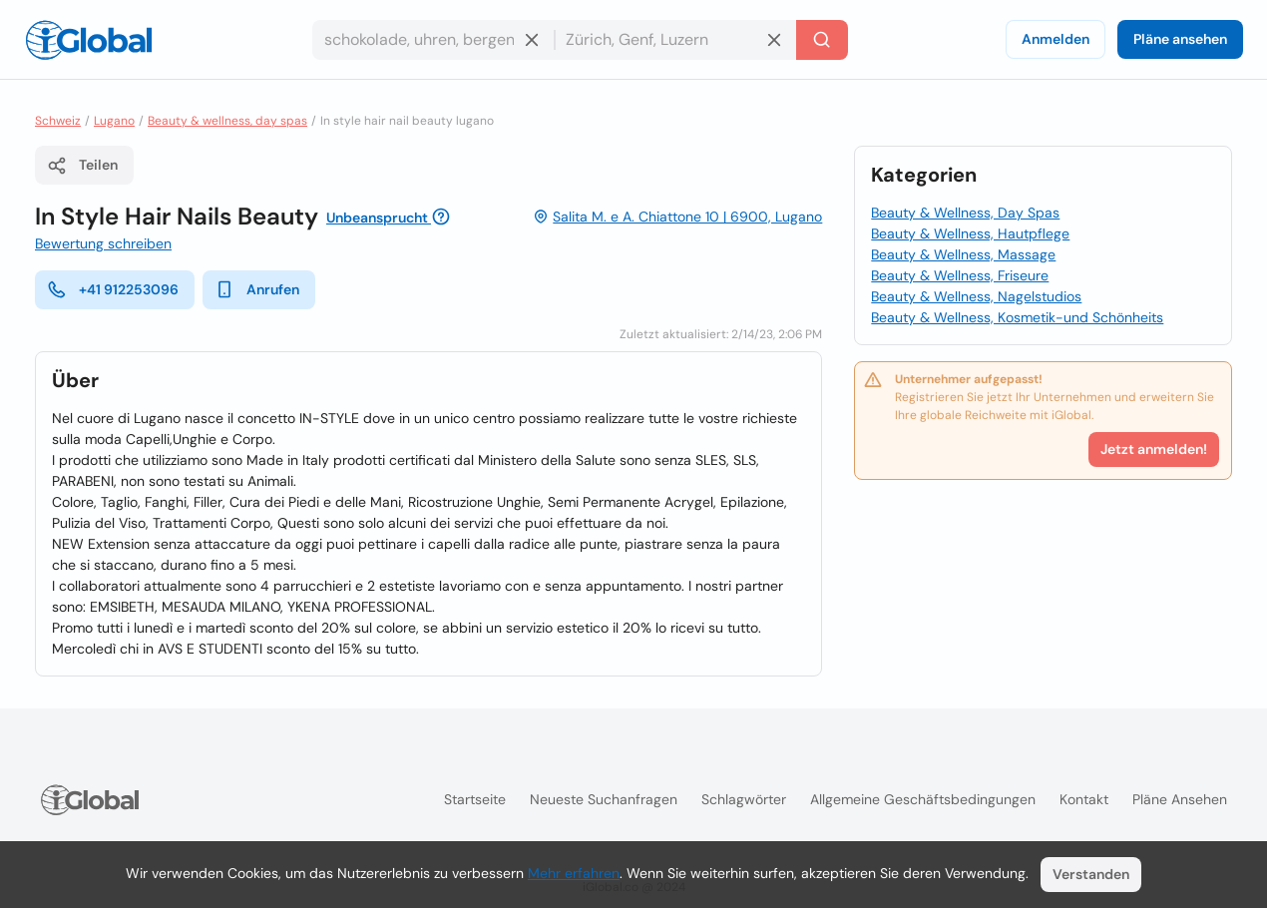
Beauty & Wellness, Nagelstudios (976, 296)
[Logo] (89, 40)
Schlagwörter (743, 799)
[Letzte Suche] (822, 40)
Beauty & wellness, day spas (227, 121)
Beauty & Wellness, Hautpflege (970, 233)
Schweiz (58, 121)
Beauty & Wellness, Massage (963, 254)
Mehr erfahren (574, 873)
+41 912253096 (113, 289)
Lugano (114, 121)
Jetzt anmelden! (1153, 449)
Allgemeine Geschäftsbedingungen (923, 799)
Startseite (475, 799)
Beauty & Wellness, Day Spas (965, 213)
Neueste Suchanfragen (603, 799)
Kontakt (1083, 799)
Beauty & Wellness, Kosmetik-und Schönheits (1017, 317)
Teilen (82, 166)
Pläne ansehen (1180, 39)
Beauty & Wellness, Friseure (960, 275)
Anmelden (1055, 39)
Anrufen (256, 289)
